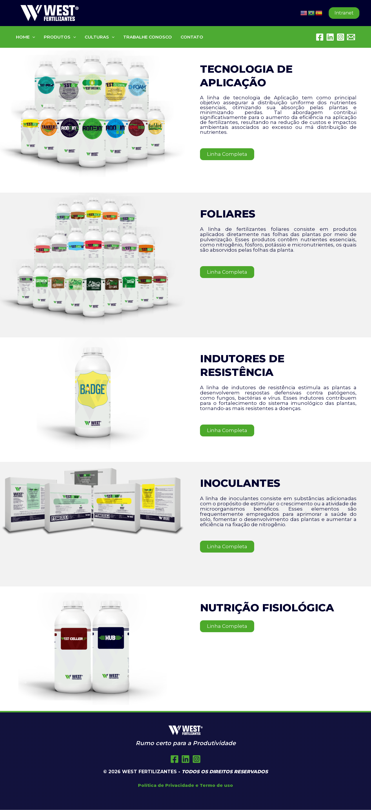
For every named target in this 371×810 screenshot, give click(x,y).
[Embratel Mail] (351, 37)
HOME (25, 37)
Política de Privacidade (166, 785)
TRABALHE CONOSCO (147, 37)
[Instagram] (341, 37)
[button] (344, 13)
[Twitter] (185, 759)
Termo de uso (216, 785)
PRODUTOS (60, 37)
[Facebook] (320, 37)
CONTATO (192, 37)
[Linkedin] (330, 37)
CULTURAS (99, 37)
